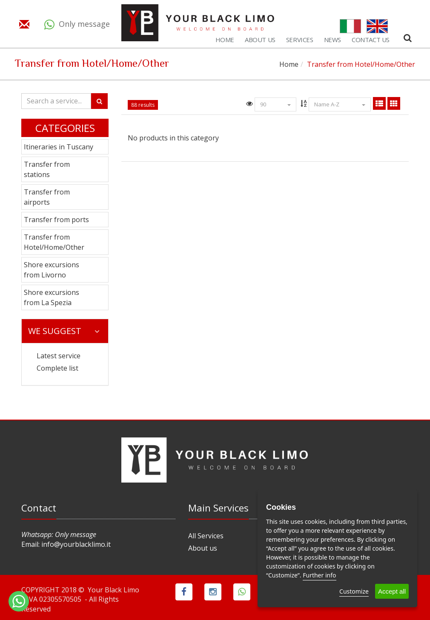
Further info (319, 575)
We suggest (64, 331)
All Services (206, 535)
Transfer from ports (56, 219)
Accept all (392, 591)
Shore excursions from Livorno (51, 270)
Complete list (57, 368)
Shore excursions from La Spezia (51, 297)
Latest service (58, 355)
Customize (354, 591)
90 (275, 104)
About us (202, 548)
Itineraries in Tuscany (58, 146)
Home (288, 64)
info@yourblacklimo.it (76, 544)
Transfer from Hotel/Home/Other (54, 242)
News (332, 39)
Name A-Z (339, 104)
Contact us (371, 39)
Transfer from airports (47, 197)
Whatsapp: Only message (58, 534)
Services (299, 39)
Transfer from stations (47, 169)
